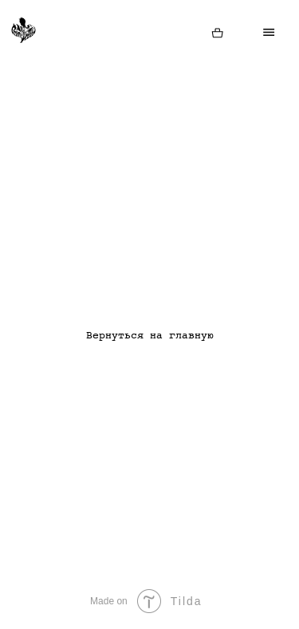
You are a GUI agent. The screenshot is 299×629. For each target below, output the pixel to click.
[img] (218, 33)
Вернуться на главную (150, 336)
